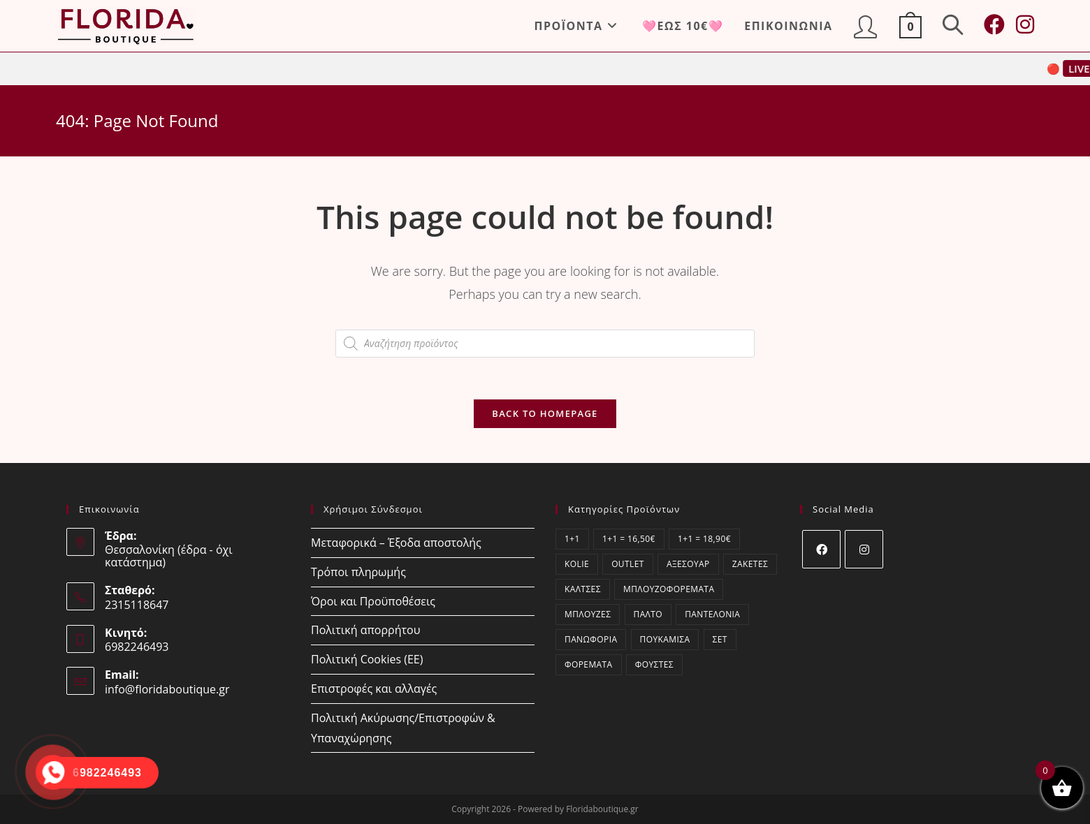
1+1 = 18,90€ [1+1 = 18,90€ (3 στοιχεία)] (704, 539)
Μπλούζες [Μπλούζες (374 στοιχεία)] (588, 614)
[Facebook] (821, 549)
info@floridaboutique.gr (167, 689)
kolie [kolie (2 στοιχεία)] (577, 564)
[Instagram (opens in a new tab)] (1025, 24)
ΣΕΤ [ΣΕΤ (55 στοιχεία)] (720, 639)
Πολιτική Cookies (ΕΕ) (367, 659)
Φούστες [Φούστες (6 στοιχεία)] (654, 664)
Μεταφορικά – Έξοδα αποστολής (396, 542)
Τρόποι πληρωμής (358, 572)
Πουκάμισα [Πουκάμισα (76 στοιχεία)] (665, 639)
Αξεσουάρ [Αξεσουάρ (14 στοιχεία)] (688, 564)
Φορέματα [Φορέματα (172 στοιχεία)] (589, 664)
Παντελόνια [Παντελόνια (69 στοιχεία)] (712, 614)
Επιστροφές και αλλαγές (374, 688)
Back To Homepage (544, 413)
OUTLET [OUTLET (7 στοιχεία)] (627, 564)
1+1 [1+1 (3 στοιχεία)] (572, 539)
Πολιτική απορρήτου (365, 630)
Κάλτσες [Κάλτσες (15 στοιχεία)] (583, 589)
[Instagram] (864, 549)
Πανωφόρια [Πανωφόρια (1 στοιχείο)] (591, 639)
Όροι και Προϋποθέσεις (373, 601)
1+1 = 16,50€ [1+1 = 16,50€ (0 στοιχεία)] (628, 539)
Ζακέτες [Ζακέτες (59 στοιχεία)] (750, 564)
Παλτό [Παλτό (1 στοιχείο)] (648, 614)
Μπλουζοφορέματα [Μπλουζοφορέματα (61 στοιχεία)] (668, 589)
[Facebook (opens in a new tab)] (994, 24)
